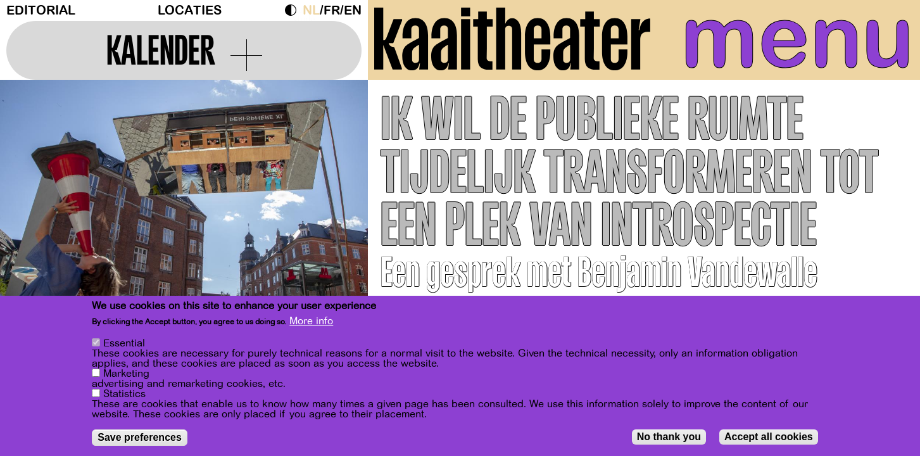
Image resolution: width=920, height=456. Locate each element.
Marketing (126, 373)
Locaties (190, 10)
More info (311, 321)
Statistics (124, 394)
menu (797, 38)
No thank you (669, 436)
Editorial (40, 10)
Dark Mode (293, 10)
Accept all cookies (768, 436)
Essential (124, 343)
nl (311, 10)
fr (332, 10)
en (353, 10)
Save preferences (140, 437)
